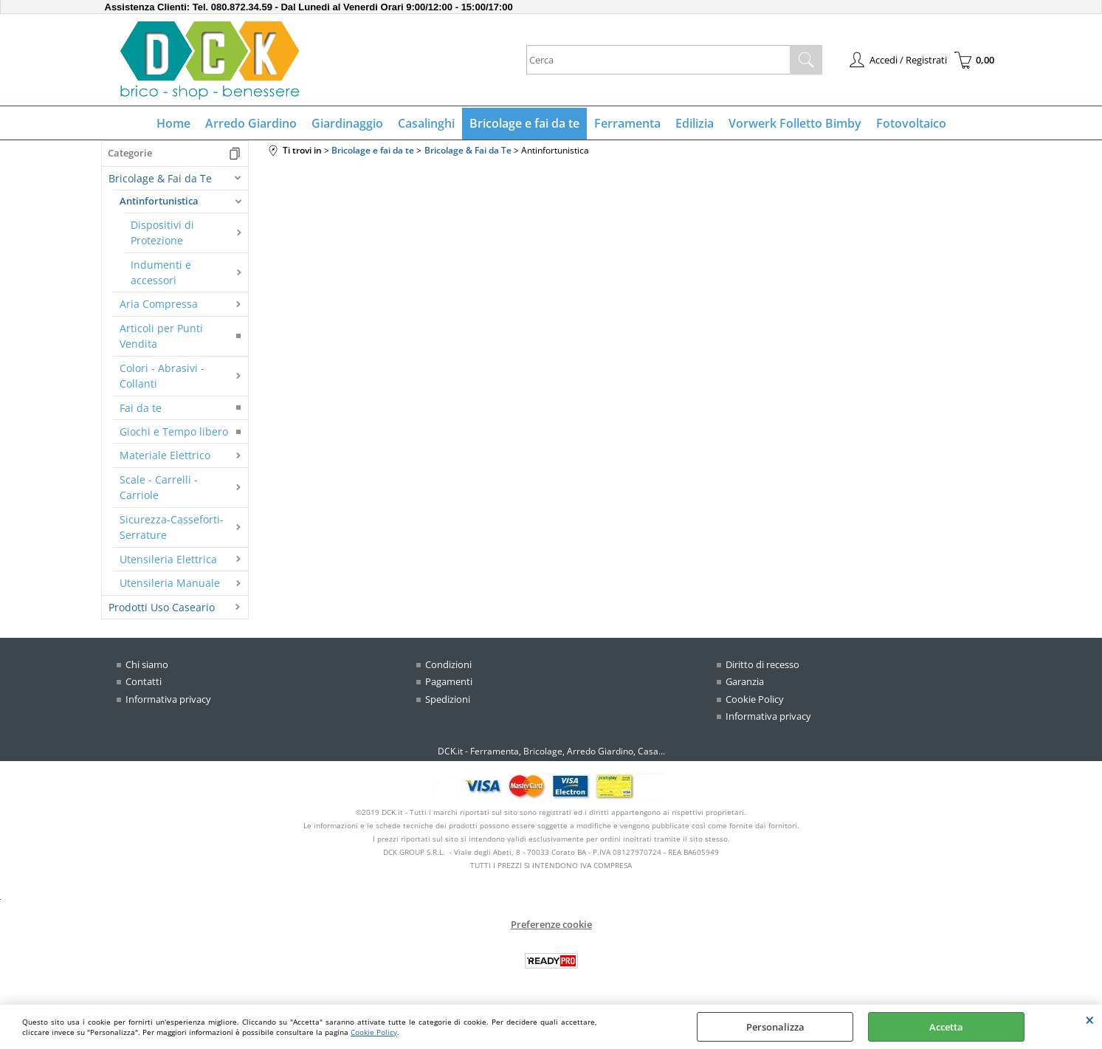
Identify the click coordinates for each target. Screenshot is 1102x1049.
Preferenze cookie (551, 924)
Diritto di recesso (762, 664)
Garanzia (745, 681)
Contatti (143, 681)
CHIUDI (1090, 1019)
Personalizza (775, 1026)
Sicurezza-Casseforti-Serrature (172, 527)
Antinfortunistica (159, 200)
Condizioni (448, 664)
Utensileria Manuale (170, 583)
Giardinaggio (347, 123)
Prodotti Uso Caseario (162, 607)
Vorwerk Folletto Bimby (795, 123)
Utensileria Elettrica (168, 559)
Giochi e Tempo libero (174, 431)
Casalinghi (426, 123)
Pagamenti (448, 681)
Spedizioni (447, 699)
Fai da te (141, 408)
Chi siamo (146, 664)
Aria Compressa (159, 304)
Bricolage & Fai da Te (160, 178)
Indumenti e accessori (161, 272)
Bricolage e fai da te (524, 123)
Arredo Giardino (251, 123)
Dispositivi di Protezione (162, 232)
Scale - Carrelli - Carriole (159, 487)
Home (173, 123)
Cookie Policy (374, 1032)
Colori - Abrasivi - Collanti (162, 376)
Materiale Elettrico (165, 455)
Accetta (946, 1026)
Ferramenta (627, 123)
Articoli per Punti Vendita (161, 336)
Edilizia (694, 123)
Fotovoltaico (911, 123)
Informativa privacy (168, 699)
